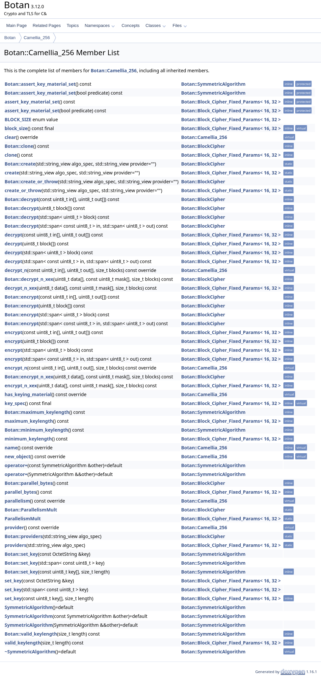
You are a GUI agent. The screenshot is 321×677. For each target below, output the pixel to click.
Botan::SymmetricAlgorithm (213, 84)
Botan (9, 37)
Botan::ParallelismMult (31, 510)
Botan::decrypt (22, 199)
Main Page (16, 25)
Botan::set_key (21, 554)
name (11, 447)
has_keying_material (28, 394)
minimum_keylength (28, 439)
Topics (73, 25)
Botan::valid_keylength (31, 634)
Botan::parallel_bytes (29, 483)
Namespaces (100, 25)
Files (180, 25)
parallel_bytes (20, 492)
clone (11, 155)
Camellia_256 (37, 37)
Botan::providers (23, 536)
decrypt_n (16, 270)
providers (15, 545)
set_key (13, 580)
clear (10, 137)
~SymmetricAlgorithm (30, 651)
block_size (16, 128)
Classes (156, 25)
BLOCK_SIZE (18, 119)
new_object (17, 456)
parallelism (17, 501)
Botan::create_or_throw (31, 181)
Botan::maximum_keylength (37, 412)
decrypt (13, 235)
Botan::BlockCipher (203, 146)
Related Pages (47, 25)
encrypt (13, 332)
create (12, 172)
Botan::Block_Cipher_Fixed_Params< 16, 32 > (231, 102)
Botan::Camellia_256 (114, 70)
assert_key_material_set (32, 102)
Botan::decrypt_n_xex (29, 279)
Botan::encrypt (22, 297)
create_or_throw (23, 190)
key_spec (15, 403)
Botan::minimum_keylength (36, 430)
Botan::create (20, 164)
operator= (16, 465)
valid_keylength (23, 643)
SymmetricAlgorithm (29, 607)
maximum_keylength (29, 421)
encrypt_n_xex (21, 385)
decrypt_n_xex (21, 288)
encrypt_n (16, 368)
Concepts (130, 25)
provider (14, 527)
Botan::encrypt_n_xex (29, 376)
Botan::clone (19, 146)
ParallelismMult (23, 518)
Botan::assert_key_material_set (40, 84)
